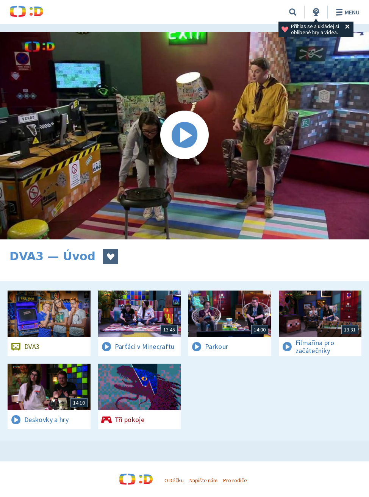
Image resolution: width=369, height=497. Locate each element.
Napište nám (203, 480)
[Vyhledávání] (292, 12)
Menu (346, 12)
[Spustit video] (184, 135)
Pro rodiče (235, 480)
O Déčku (173, 480)
